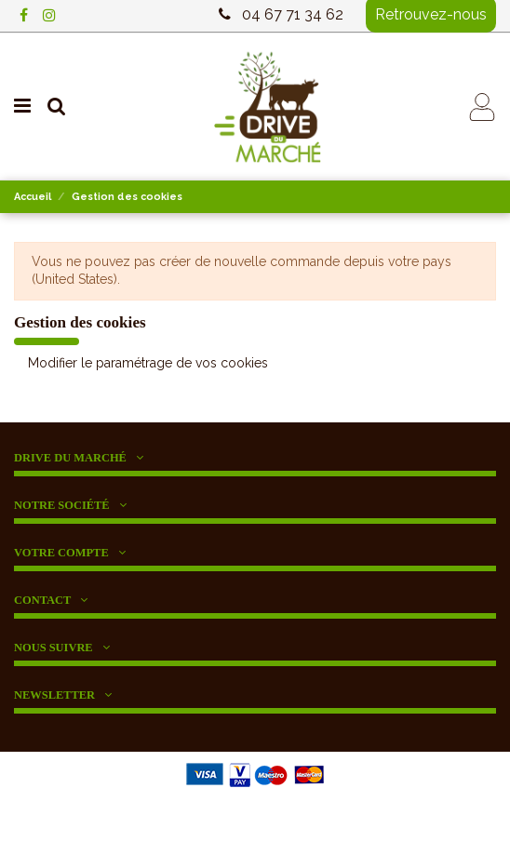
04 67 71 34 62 (292, 14)
